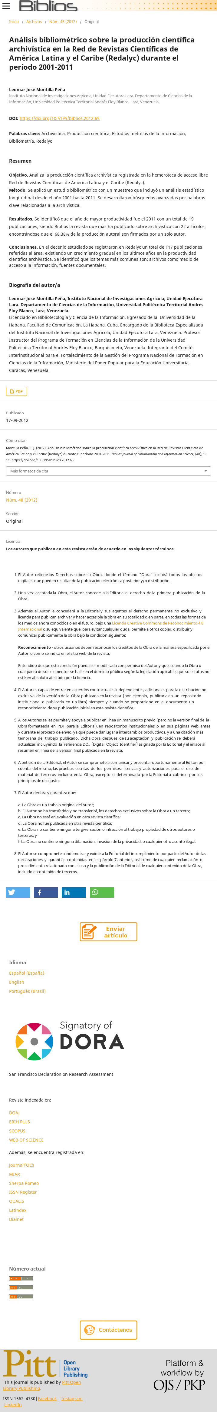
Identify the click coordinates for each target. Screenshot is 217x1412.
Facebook (47, 1398)
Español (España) (26, 973)
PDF (19, 391)
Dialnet (16, 1219)
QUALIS (16, 1201)
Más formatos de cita (29, 471)
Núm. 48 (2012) (63, 21)
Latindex (18, 1210)
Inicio (14, 21)
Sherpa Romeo (24, 1183)
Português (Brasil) (27, 991)
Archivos (34, 21)
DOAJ (14, 1112)
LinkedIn (13, 1404)
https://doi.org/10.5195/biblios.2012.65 (60, 118)
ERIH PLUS (19, 1122)
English (16, 982)
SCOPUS (17, 1131)
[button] (18, 892)
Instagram (72, 1398)
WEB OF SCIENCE (26, 1140)
